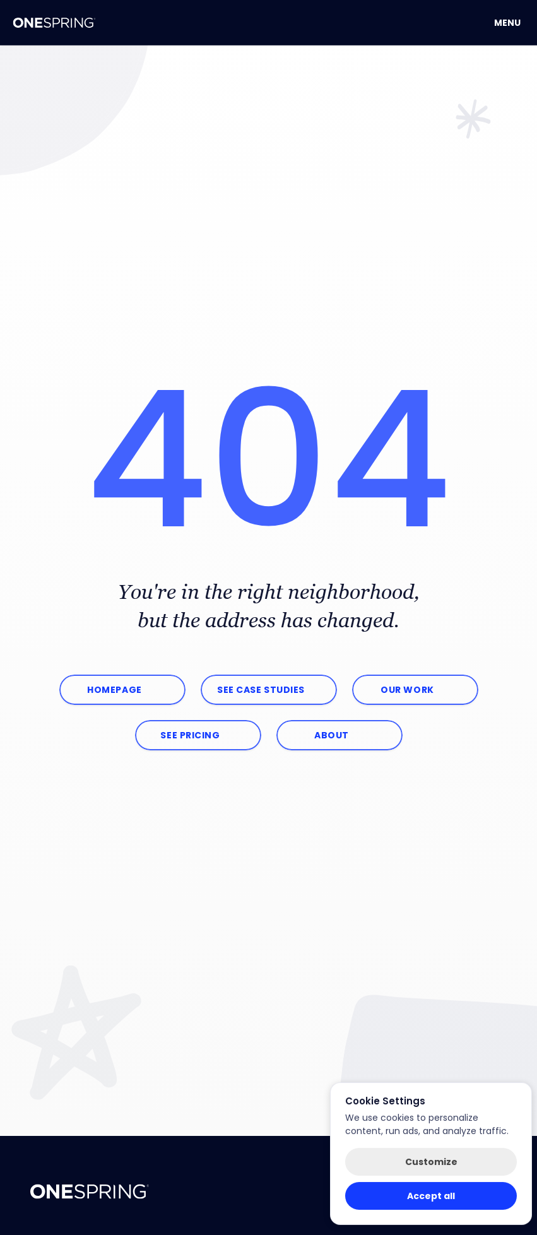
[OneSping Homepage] (54, 23)
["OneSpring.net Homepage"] (90, 1191)
